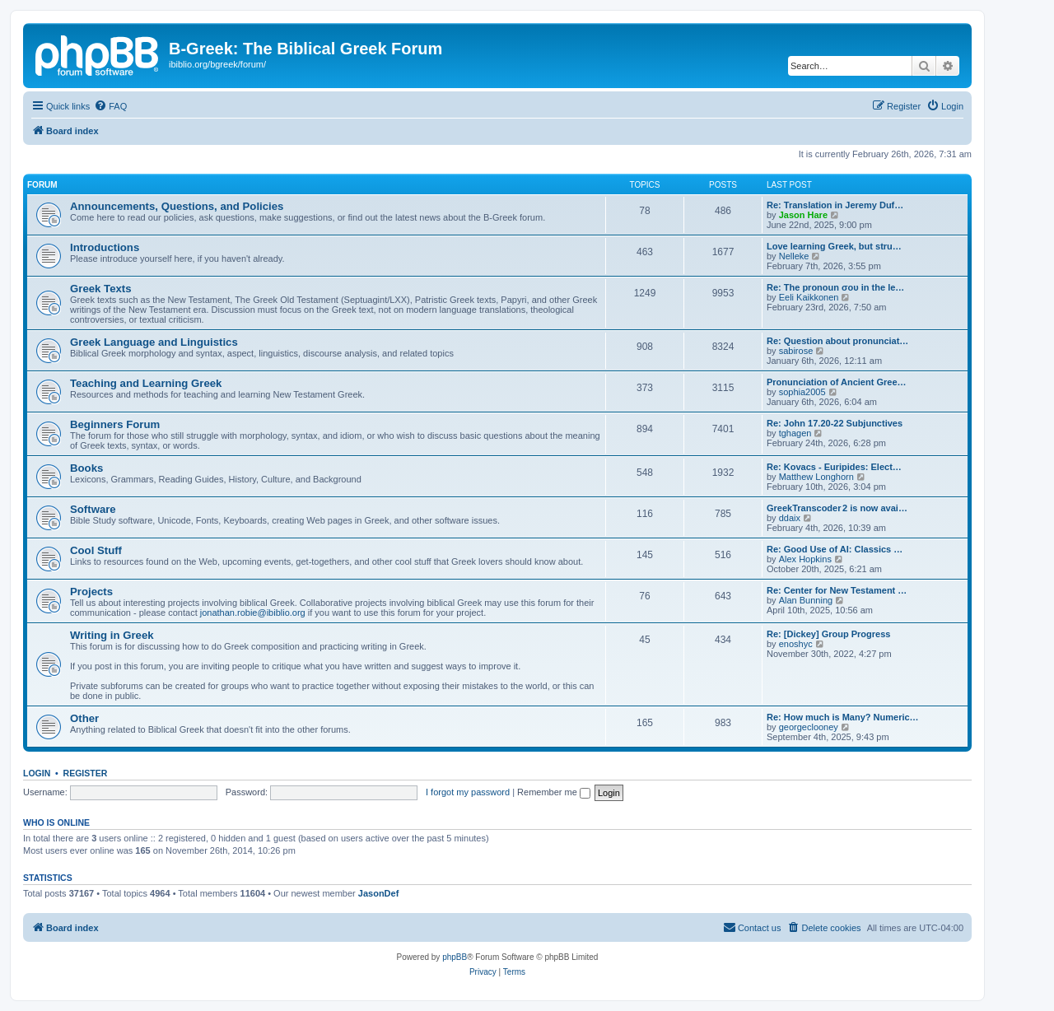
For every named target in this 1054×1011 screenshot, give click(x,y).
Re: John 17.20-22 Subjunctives (834, 423)
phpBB (454, 957)
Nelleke (794, 256)
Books (86, 468)
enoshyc (796, 644)
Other (84, 718)
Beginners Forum (115, 424)
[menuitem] (110, 106)
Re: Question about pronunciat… (837, 341)
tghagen (795, 433)
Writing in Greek (112, 635)
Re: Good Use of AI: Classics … (834, 549)
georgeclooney (808, 727)
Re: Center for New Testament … (837, 590)
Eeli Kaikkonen (809, 297)
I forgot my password (468, 792)
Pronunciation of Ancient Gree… (837, 382)
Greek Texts (101, 288)
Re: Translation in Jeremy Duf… (835, 205)
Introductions (104, 247)
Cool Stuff (96, 550)
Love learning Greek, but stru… (834, 246)
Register (85, 773)
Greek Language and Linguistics (154, 342)
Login (36, 773)
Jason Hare (803, 215)
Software (93, 509)
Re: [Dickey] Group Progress (828, 634)
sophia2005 (802, 392)
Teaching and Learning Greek (146, 383)
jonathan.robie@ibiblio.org (252, 612)
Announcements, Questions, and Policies (176, 206)
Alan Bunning (805, 600)
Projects (91, 591)
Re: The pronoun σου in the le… (835, 287)
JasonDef (378, 893)
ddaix (789, 518)
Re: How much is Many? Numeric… (843, 717)
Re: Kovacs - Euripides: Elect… (834, 467)
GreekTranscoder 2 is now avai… (837, 508)
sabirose (796, 351)
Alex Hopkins (805, 559)
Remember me (553, 792)
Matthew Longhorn (816, 477)
